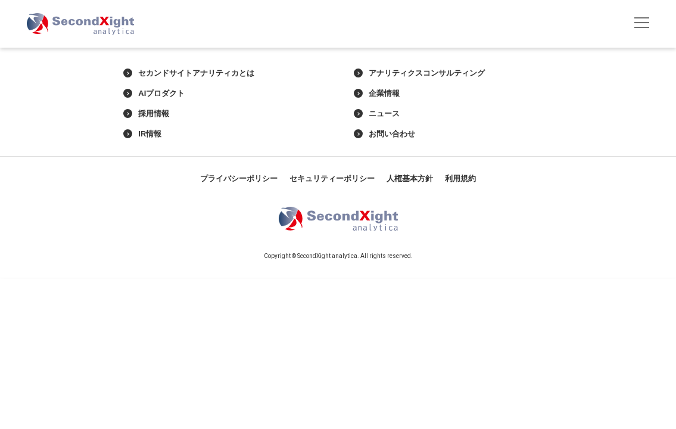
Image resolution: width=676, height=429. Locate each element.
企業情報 (377, 93)
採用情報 (146, 114)
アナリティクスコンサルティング (419, 73)
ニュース (377, 114)
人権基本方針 (410, 178)
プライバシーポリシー (239, 178)
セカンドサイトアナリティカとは (188, 73)
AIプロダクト (154, 93)
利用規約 (460, 178)
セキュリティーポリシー (332, 178)
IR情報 (142, 134)
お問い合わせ (384, 134)
